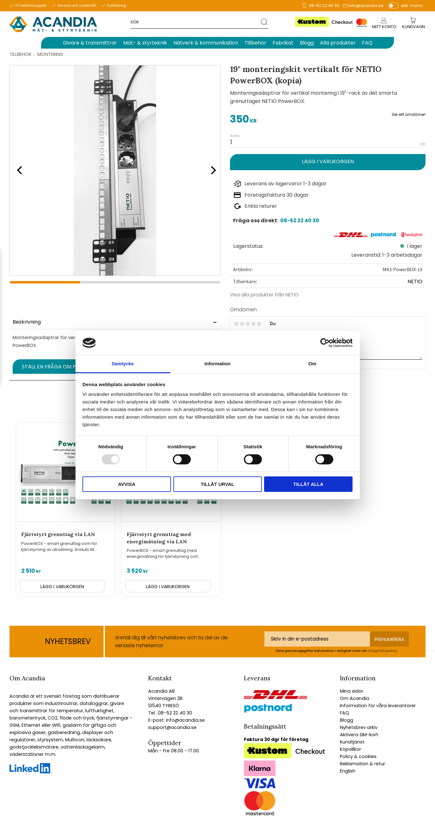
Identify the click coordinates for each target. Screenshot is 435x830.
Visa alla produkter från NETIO (264, 294)
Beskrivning (27, 321)
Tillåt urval (217, 484)
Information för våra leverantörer (378, 705)
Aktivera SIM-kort (359, 734)
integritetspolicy (382, 650)
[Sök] (264, 21)
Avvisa (127, 484)
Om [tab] (312, 363)
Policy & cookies (358, 756)
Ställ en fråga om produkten (62, 366)
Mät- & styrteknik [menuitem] (145, 42)
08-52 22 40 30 (324, 5)
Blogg (346, 720)
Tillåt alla (308, 484)
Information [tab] (217, 363)
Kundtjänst (352, 742)
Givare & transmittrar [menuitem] (90, 42)
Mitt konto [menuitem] (384, 26)
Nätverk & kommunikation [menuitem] (205, 42)
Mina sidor (351, 691)
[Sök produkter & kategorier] (195, 21)
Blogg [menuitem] (307, 42)
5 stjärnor (259, 323)
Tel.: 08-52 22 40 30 (170, 713)
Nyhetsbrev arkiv (359, 727)
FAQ (344, 713)
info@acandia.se (366, 5)
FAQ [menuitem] (367, 42)
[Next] (211, 170)
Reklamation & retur (362, 764)
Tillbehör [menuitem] (255, 42)
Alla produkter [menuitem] (338, 42)
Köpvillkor (350, 749)
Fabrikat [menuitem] (283, 42)
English (347, 771)
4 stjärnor (253, 323)
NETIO (415, 281)
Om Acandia (354, 698)
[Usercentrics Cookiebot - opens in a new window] (325, 343)
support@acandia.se (172, 727)
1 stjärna (236, 323)
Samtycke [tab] (123, 363)
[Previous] (19, 170)
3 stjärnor (248, 323)
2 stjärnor (242, 323)
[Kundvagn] (413, 27)
